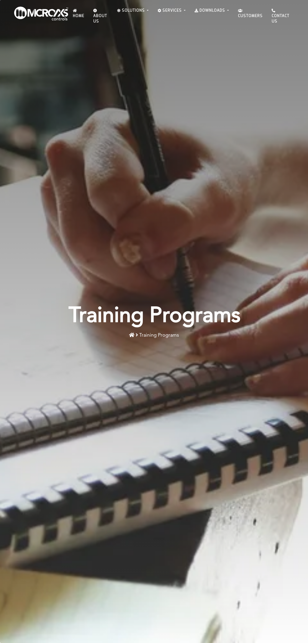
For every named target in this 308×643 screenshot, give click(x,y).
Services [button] (170, 10)
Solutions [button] (131, 10)
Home (78, 14)
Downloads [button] (210, 10)
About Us (100, 16)
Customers (250, 14)
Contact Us (280, 16)
